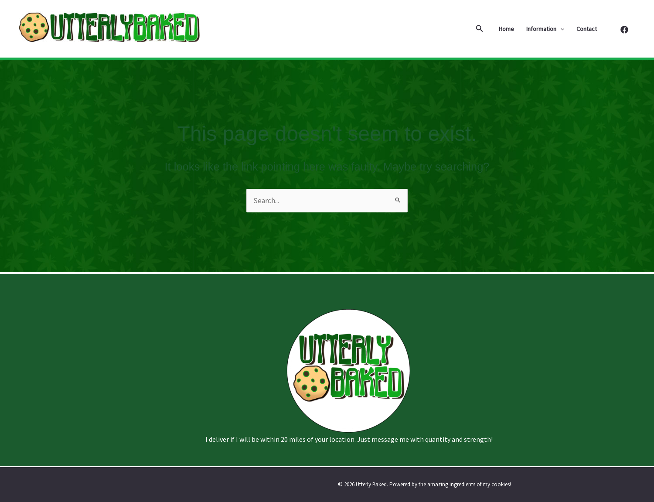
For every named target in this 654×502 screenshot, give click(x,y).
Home (506, 29)
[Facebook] (624, 30)
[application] (560, 29)
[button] (480, 28)
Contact (586, 29)
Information (545, 29)
